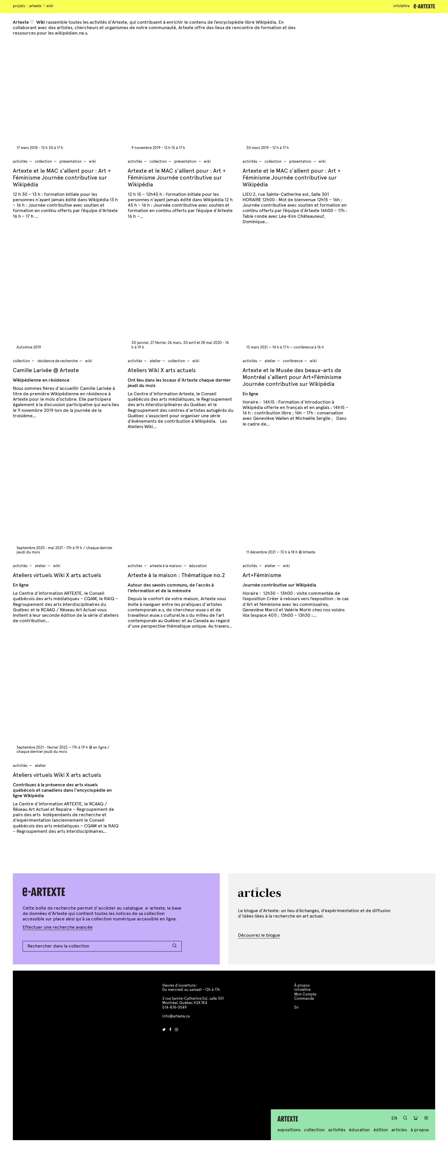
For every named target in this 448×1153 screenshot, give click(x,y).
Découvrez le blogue (259, 935)
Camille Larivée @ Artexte (46, 370)
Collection (314, 1129)
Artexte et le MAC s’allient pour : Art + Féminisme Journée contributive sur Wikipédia (62, 177)
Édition (380, 1129)
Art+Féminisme (262, 575)
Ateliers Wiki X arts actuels (162, 370)
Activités (336, 1129)
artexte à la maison (166, 566)
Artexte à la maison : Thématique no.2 (176, 575)
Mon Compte (305, 994)
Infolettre (401, 6)
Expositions (289, 1129)
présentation (70, 161)
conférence (293, 361)
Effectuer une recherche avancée (58, 927)
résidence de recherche (57, 361)
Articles (399, 1129)
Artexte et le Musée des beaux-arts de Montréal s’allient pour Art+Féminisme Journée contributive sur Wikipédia (292, 377)
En (394, 1118)
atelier (155, 361)
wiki (92, 161)
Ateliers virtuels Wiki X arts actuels (57, 575)
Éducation (359, 1129)
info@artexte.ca (176, 1016)
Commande (304, 998)
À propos (420, 1129)
